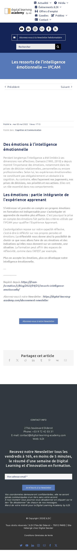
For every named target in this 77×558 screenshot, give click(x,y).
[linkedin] (28, 28)
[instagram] (35, 28)
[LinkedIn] (33, 360)
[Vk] (57, 360)
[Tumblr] (41, 360)
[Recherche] (58, 47)
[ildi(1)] (39, 390)
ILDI (42, 438)
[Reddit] (25, 360)
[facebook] (48, 28)
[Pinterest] (49, 360)
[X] (17, 360)
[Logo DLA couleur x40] (18, 9)
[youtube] (21, 28)
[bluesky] (21, 545)
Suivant (65, 86)
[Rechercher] (35, 47)
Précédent (13, 86)
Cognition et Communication (28, 130)
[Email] (65, 360)
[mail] (42, 28)
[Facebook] (9, 360)
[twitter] (55, 28)
